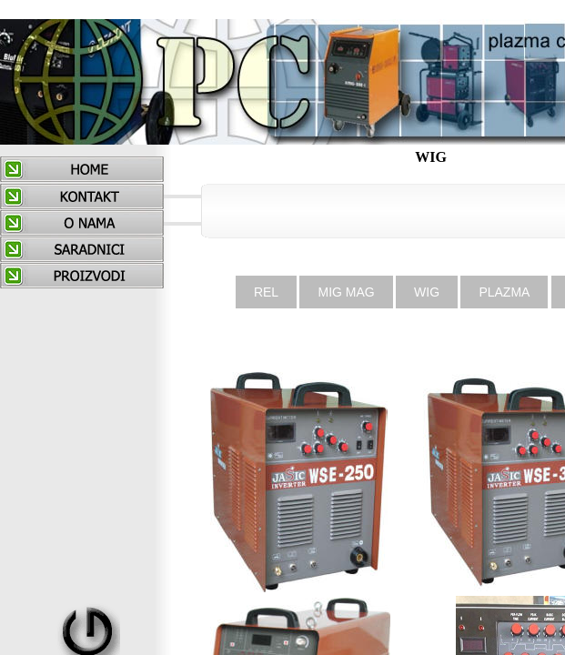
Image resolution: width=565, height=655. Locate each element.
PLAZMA (504, 292)
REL (266, 292)
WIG (426, 292)
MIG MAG (346, 292)
